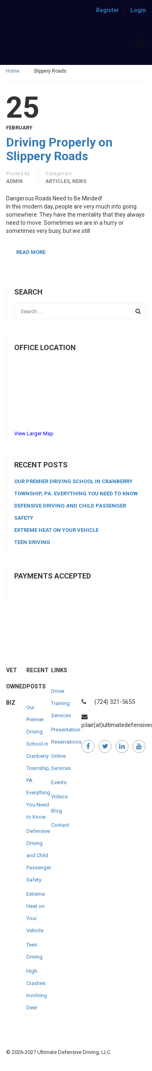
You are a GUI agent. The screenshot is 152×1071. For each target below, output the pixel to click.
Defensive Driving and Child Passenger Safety (38, 855)
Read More (30, 252)
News (79, 181)
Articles (57, 181)
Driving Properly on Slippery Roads (59, 149)
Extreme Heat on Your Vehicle (56, 530)
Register (107, 10)
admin (14, 181)
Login (138, 10)
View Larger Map (34, 433)
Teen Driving (32, 542)
